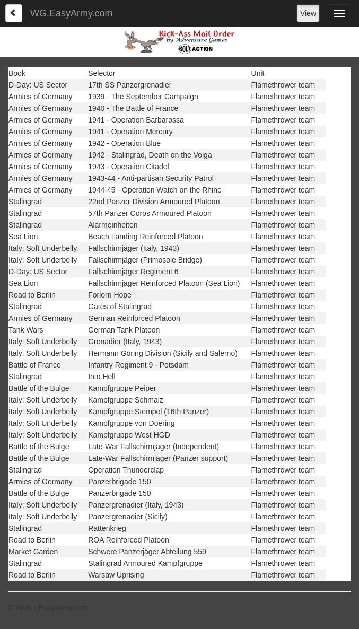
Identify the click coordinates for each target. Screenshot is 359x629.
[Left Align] (13, 13)
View (308, 13)
